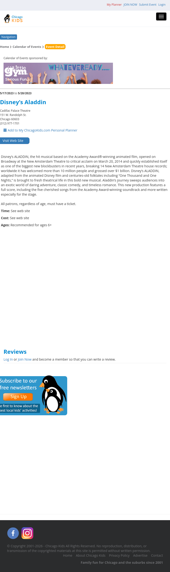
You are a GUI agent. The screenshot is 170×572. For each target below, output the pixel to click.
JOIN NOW (130, 5)
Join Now (25, 359)
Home (4, 47)
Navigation (8, 37)
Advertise (140, 555)
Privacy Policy (119, 555)
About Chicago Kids (90, 555)
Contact (157, 555)
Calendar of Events (26, 47)
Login (162, 5)
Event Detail (55, 47)
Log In (8, 359)
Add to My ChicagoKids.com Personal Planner (40, 130)
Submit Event (148, 5)
